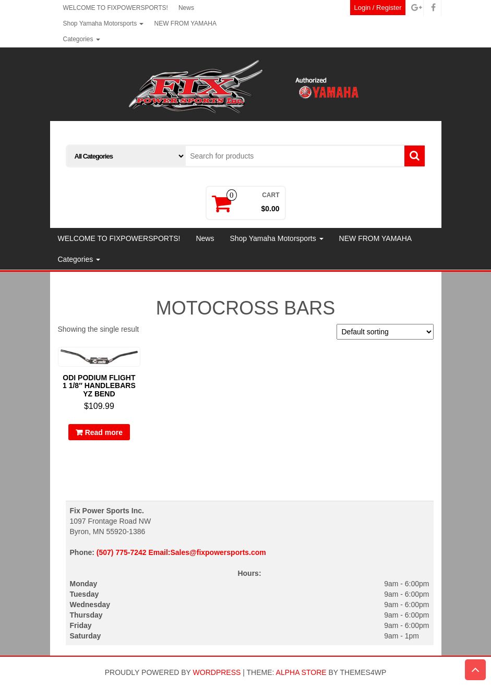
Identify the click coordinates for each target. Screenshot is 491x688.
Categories (81, 39)
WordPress (217, 672)
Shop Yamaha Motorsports (103, 23)
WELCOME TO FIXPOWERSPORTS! (115, 7)
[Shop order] (385, 332)
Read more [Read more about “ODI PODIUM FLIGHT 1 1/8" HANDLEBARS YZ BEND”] (104, 432)
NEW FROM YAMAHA (185, 23)
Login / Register (377, 7)
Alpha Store (301, 672)
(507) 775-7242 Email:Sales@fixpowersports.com (181, 552)
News (186, 7)
